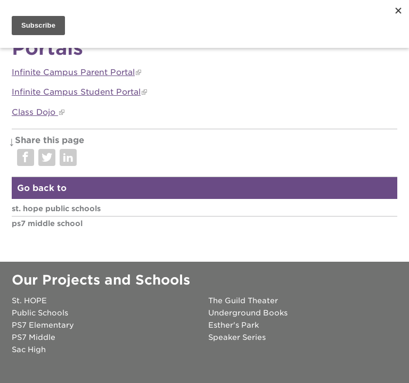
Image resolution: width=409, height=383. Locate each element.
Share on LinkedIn (68, 157)
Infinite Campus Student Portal (76, 92)
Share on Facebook (25, 157)
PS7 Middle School (47, 223)
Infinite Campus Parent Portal (73, 72)
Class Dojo (35, 112)
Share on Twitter (46, 157)
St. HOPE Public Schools (56, 208)
